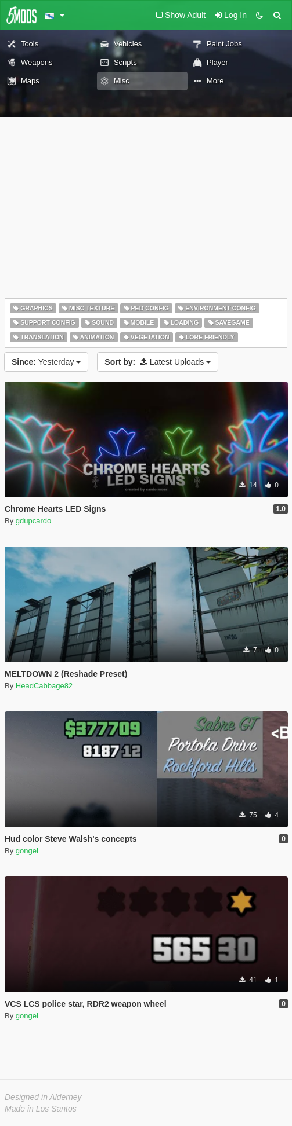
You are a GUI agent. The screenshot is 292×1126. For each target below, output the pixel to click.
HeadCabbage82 (44, 685)
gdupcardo (33, 520)
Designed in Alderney (43, 1097)
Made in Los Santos (41, 1108)
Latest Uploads (157, 361)
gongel (27, 850)
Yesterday (46, 361)
